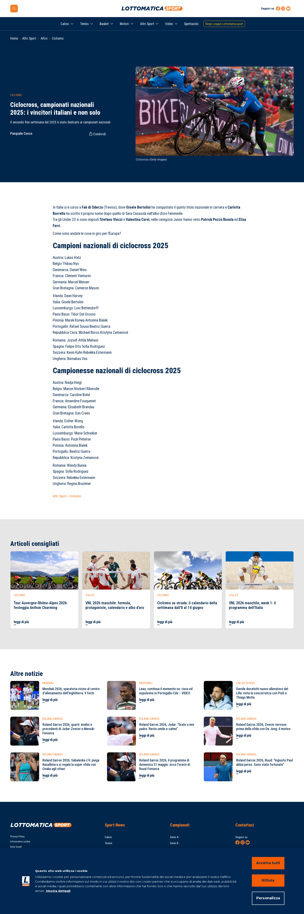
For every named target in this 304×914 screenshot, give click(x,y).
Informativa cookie (20, 841)
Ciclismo (58, 38)
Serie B (174, 843)
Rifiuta (268, 880)
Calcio (65, 24)
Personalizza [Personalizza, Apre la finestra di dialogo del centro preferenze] (268, 898)
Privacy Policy (17, 836)
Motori (124, 24)
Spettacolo (191, 24)
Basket (104, 24)
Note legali (16, 846)
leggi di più (21, 622)
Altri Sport (147, 24)
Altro (44, 38)
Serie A (174, 837)
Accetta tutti (268, 863)
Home (14, 38)
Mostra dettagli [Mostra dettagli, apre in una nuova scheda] (57, 891)
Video (169, 24)
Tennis (84, 24)
